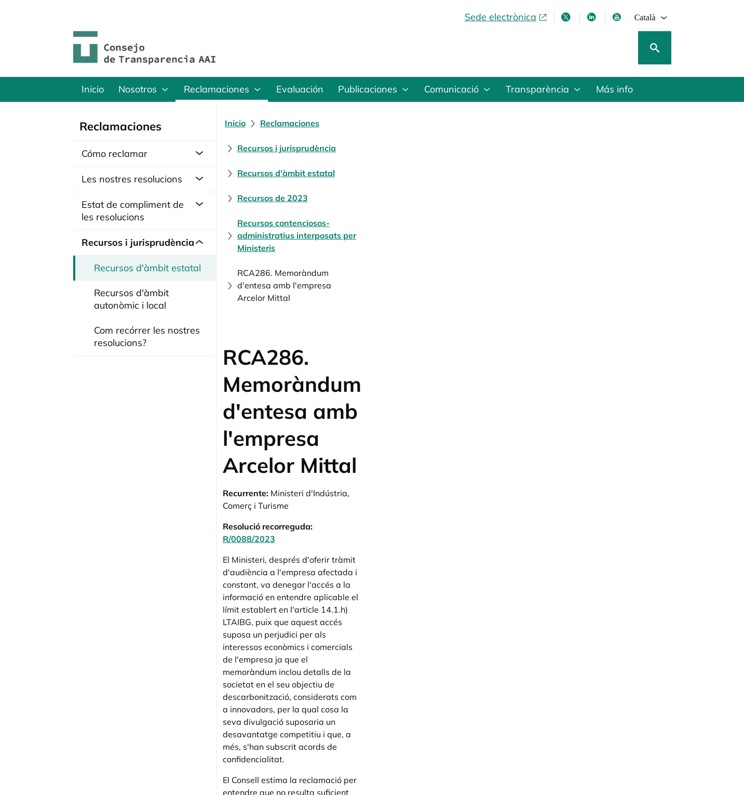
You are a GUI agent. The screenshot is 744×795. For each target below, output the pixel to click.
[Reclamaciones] (296, 123)
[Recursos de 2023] (600, 123)
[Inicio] (241, 123)
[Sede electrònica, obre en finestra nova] (506, 17)
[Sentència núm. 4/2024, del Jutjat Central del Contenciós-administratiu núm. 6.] (385, 611)
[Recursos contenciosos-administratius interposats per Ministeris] (369, 148)
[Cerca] (654, 47)
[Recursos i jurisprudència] (389, 123)
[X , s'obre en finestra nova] (567, 17)
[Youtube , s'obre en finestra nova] (618, 17)
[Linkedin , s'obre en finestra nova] (592, 17)
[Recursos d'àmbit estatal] (502, 123)
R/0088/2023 (347, 308)
